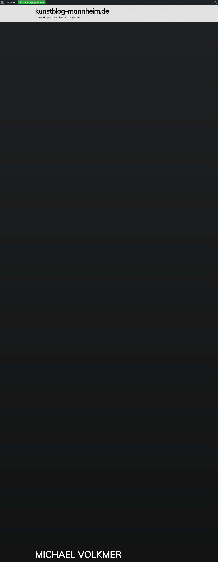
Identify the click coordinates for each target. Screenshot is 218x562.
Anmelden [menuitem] (10, 2)
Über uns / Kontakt (156, 9)
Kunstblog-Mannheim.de (72, 11)
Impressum (174, 17)
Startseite (131, 9)
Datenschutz (153, 17)
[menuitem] (2, 2)
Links (177, 9)
